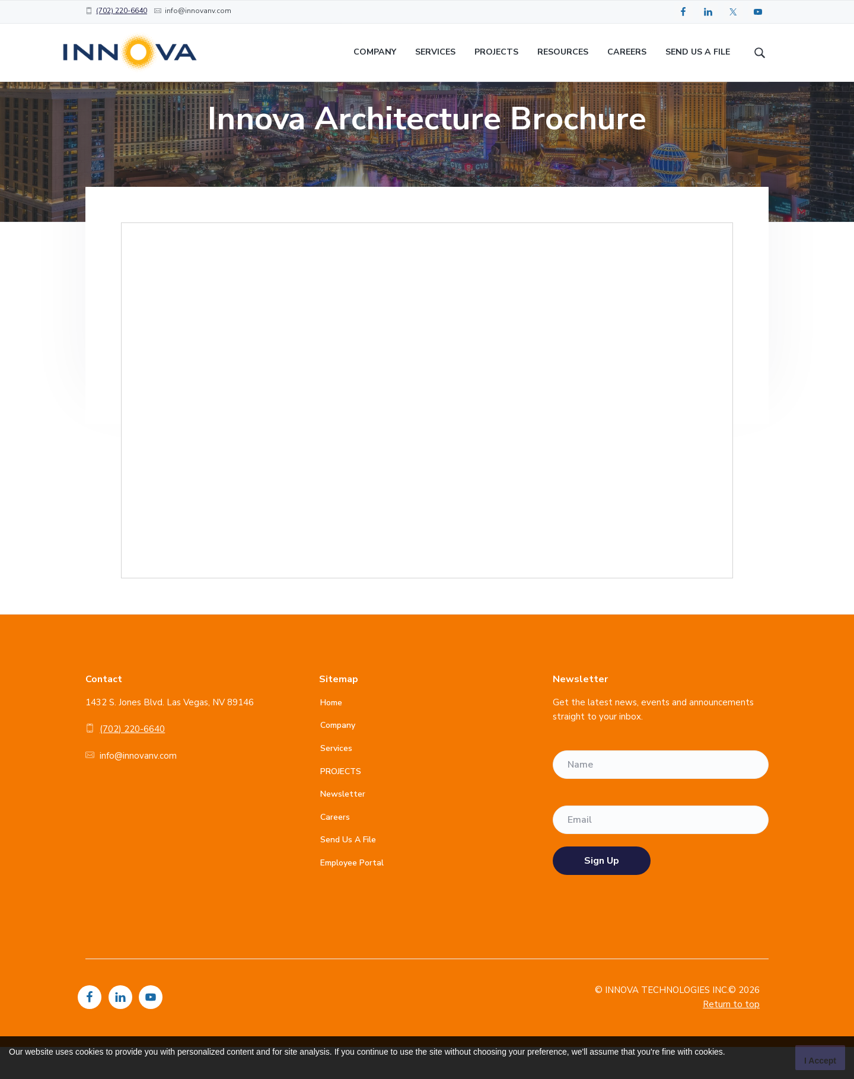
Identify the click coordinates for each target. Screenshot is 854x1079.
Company (337, 757)
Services (336, 780)
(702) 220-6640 (121, 10)
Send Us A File (348, 871)
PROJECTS (340, 803)
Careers (335, 849)
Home (331, 734)
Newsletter (342, 826)
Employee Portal (352, 894)
